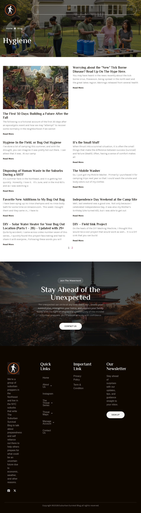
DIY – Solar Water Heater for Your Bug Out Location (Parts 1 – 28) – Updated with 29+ (34, 226)
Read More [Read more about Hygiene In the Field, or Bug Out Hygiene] (8, 158)
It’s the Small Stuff (86, 142)
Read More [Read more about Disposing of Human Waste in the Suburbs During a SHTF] (8, 191)
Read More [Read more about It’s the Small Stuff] (78, 162)
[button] (46, 385)
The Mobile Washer (86, 171)
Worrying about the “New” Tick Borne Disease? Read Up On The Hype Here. (100, 69)
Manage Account (48, 422)
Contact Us (71, 326)
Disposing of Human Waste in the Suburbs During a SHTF (33, 173)
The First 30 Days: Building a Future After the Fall (35, 116)
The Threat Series (48, 403)
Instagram (48, 393)
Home (46, 377)
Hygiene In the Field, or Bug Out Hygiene (32, 142)
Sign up (116, 414)
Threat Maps (48, 413)
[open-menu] (131, 10)
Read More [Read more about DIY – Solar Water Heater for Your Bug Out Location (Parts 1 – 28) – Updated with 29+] (8, 244)
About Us (48, 385)
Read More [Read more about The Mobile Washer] (78, 187)
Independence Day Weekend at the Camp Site (105, 199)
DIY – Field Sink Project (90, 224)
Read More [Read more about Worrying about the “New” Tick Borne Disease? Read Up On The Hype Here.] (78, 87)
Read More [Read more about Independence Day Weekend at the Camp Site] (78, 215)
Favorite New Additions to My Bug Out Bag (34, 199)
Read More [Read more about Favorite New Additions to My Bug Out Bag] (8, 215)
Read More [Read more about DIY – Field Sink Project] (78, 240)
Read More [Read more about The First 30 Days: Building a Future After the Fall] (8, 134)
